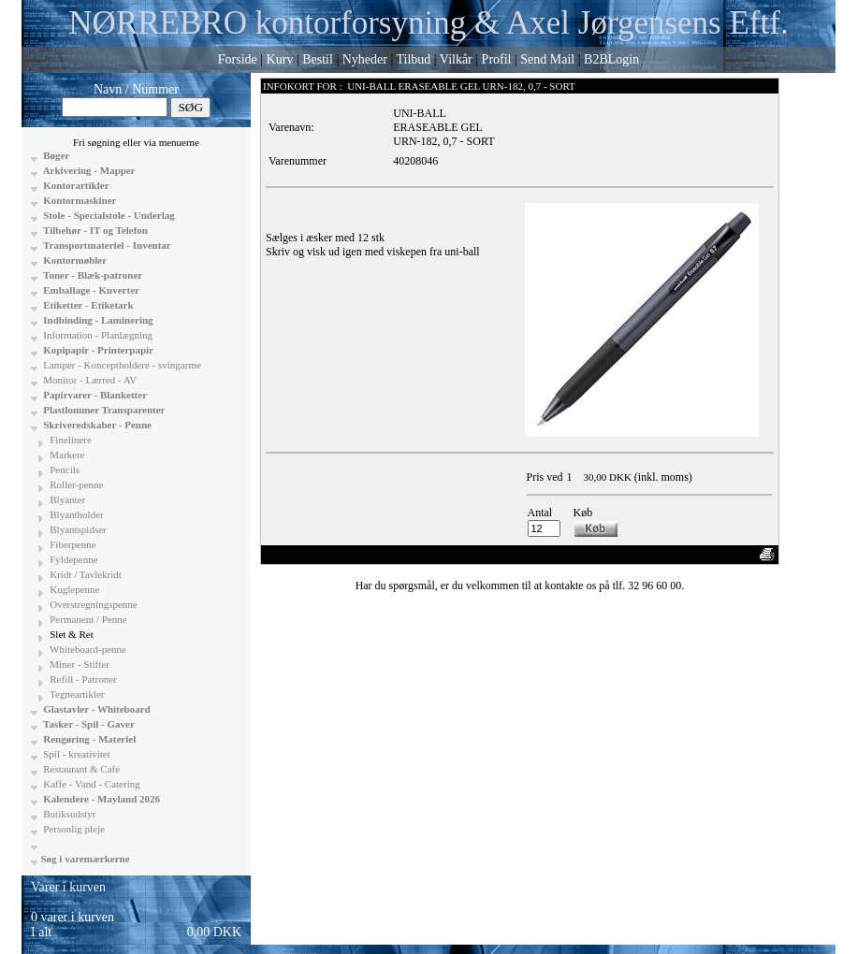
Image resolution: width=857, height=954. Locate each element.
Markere (66, 454)
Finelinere (70, 439)
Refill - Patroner (82, 679)
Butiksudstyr (68, 813)
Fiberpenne (72, 544)
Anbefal (704, 554)
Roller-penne (76, 484)
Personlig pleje (73, 828)
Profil (497, 59)
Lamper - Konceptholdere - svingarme (121, 364)
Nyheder (364, 59)
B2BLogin (611, 59)
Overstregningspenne (93, 604)
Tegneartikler (76, 694)
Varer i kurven (68, 887)
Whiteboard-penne (87, 649)
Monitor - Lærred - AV (89, 379)
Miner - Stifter (78, 664)
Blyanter (67, 499)
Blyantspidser (77, 529)
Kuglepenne (74, 589)
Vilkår (456, 59)
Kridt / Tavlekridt (85, 574)
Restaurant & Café (81, 768)
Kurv (280, 59)
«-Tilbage (290, 554)
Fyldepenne (73, 559)
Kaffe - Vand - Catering (90, 783)
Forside (237, 59)
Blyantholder (76, 514)
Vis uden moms (647, 554)
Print (739, 554)
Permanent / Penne (87, 619)
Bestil (317, 59)
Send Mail (547, 59)
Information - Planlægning (97, 334)
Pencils (64, 469)
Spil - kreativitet (75, 753)
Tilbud (413, 59)
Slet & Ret (71, 634)
